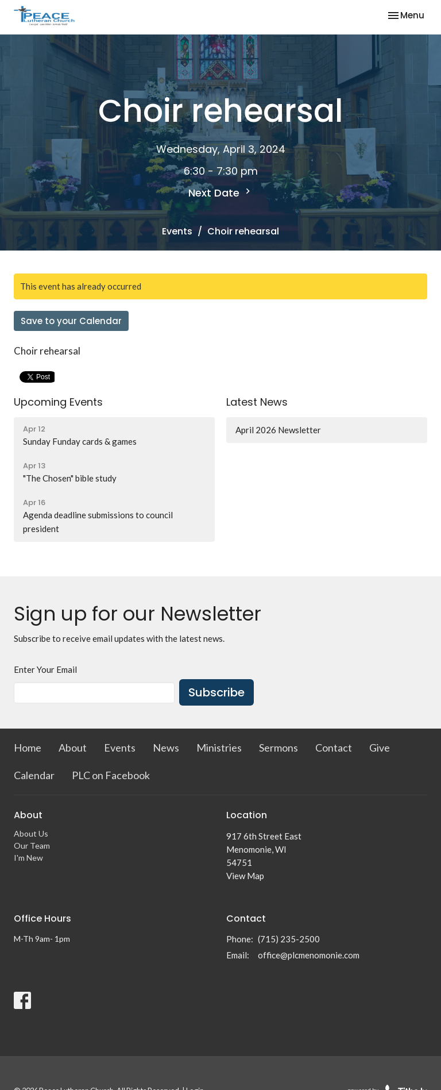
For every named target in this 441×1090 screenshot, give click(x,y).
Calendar (34, 775)
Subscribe (216, 692)
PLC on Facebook (111, 775)
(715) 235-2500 (289, 939)
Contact (333, 747)
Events (177, 231)
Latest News (257, 402)
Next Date (220, 193)
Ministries (219, 747)
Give (379, 747)
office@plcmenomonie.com (308, 955)
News (166, 747)
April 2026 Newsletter (278, 430)
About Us (31, 833)
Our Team (32, 845)
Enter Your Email (45, 669)
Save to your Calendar (71, 321)
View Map (245, 876)
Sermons (278, 747)
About (73, 747)
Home (27, 747)
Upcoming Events (58, 402)
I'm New (28, 857)
